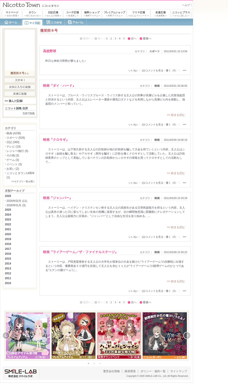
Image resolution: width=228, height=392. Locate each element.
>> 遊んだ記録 (14, 101)
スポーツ (154, 51)
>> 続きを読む (176, 115)
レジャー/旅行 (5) (17, 151)
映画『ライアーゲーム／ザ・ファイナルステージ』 (80, 252)
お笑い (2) (13, 168)
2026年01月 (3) (16, 205)
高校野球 (49, 51)
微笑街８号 (17, 73)
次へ (134, 38)
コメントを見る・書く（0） (161, 70)
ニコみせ (56, 22)
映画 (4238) (14, 133)
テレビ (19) (14, 146)
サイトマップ (178, 371)
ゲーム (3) (13, 160)
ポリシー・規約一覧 (153, 371)
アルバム (78, 22)
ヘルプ (186, 5)
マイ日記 (34, 23)
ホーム (13, 22)
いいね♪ (133, 70)
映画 (157, 85)
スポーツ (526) (16, 137)
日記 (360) (13, 142)
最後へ (147, 38)
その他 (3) (13, 155)
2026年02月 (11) (17, 201)
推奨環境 (130, 371)
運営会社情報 (111, 371)
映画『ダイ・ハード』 (59, 85)
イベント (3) (14, 164)
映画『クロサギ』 (56, 139)
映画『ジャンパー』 (57, 198)
